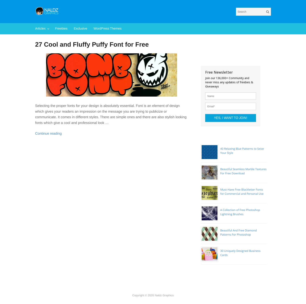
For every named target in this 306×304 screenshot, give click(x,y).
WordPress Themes (107, 28)
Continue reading (48, 133)
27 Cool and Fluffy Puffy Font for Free (92, 44)
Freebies (61, 28)
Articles (40, 28)
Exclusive (80, 28)
